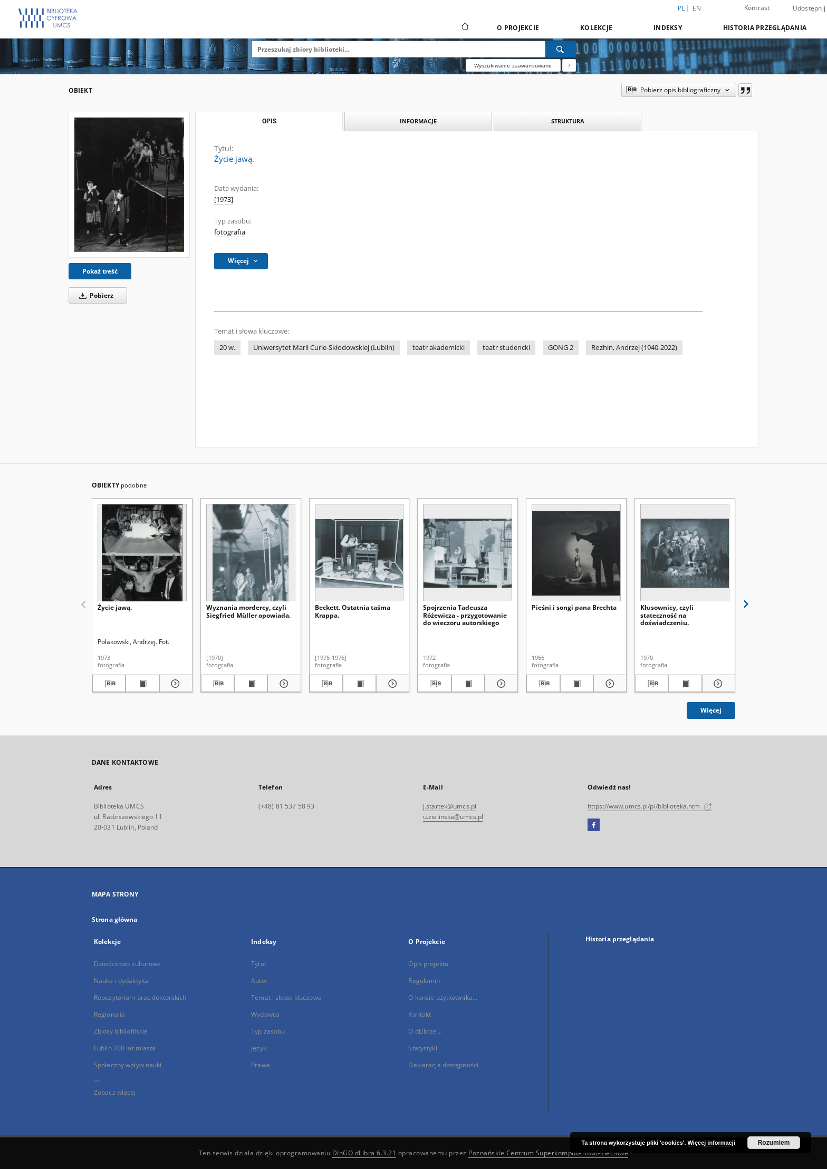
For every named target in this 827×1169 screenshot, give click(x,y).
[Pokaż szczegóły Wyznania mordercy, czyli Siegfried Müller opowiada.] (282, 683)
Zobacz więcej (115, 1092)
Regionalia (109, 1014)
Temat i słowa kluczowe (286, 997)
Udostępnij (809, 8)
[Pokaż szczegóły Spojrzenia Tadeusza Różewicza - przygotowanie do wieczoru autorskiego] (500, 683)
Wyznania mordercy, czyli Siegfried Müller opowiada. (248, 611)
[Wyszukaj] (560, 49)
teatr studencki (506, 347)
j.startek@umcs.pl (449, 806)
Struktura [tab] (567, 121)
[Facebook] (594, 825)
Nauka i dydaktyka (121, 980)
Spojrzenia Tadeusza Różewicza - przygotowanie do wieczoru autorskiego (465, 615)
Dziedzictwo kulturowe (127, 963)
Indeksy (667, 27)
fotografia (229, 232)
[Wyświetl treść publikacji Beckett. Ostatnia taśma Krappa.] (359, 683)
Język (258, 1048)
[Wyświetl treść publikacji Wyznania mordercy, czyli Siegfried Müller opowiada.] (251, 683)
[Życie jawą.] (129, 184)
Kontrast (757, 7)
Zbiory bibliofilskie (121, 1031)
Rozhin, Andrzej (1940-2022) (634, 347)
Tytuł (258, 963)
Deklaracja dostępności (443, 1064)
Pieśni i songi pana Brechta (574, 607)
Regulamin (424, 980)
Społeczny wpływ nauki (128, 1064)
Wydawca (265, 1014)
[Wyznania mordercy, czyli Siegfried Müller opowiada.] (251, 553)
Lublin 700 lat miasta (125, 1048)
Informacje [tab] (418, 121)
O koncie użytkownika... (442, 997)
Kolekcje (596, 27)
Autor (259, 980)
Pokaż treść (100, 271)
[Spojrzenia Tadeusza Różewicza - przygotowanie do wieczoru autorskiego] (468, 553)
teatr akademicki (438, 347)
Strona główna (115, 919)
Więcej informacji (711, 1142)
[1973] (223, 199)
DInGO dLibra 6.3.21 (364, 1152)
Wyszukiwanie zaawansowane (513, 65)
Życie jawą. (115, 607)
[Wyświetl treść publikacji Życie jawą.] (142, 683)
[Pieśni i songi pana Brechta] (576, 553)
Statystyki (422, 1048)
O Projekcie (518, 27)
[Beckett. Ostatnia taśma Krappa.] (359, 553)
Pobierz (94, 295)
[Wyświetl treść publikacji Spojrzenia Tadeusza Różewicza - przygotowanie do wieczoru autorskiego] (468, 683)
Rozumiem (774, 1142)
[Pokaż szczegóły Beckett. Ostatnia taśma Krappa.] (391, 683)
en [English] (697, 8)
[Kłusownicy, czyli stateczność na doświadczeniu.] (685, 553)
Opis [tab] (269, 121)
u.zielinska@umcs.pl (453, 816)
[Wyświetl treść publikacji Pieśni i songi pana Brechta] (577, 683)
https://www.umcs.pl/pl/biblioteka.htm (650, 806)
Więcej (711, 710)
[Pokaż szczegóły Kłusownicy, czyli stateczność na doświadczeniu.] (717, 683)
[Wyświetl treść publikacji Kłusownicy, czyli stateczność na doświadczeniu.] (685, 683)
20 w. (227, 347)
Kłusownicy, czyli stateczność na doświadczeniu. (667, 615)
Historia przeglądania (764, 27)
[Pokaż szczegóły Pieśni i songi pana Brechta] (608, 683)
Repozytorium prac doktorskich (140, 997)
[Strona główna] (464, 27)
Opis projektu (428, 963)
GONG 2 (560, 347)
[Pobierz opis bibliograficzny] (109, 683)
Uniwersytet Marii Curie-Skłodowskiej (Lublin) (324, 347)
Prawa (260, 1064)
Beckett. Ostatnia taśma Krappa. (352, 611)
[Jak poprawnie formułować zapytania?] (569, 65)
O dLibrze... (424, 1031)
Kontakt (419, 1014)
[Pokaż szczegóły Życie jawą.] (174, 683)
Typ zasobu (268, 1031)
